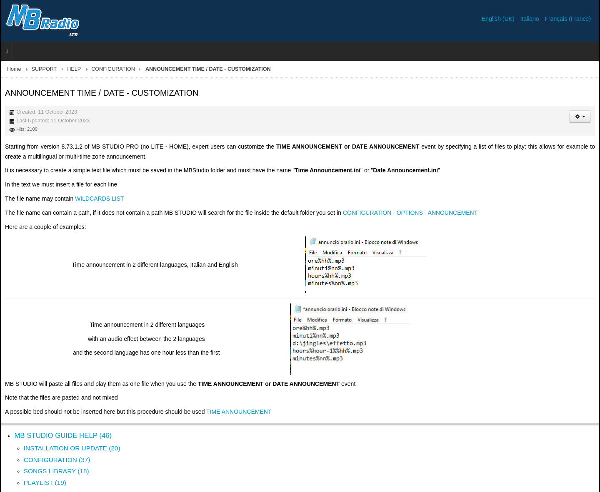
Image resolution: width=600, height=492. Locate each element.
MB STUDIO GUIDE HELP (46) (63, 436)
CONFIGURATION (113, 69)
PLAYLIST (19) (45, 482)
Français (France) (568, 18)
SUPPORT (44, 69)
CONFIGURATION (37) (57, 459)
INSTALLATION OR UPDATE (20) (72, 448)
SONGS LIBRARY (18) (56, 471)
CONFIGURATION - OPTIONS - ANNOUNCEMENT (410, 212)
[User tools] (580, 116)
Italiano (530, 18)
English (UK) (499, 18)
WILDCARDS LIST (99, 198)
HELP (74, 69)
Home (14, 69)
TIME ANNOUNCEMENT (238, 411)
